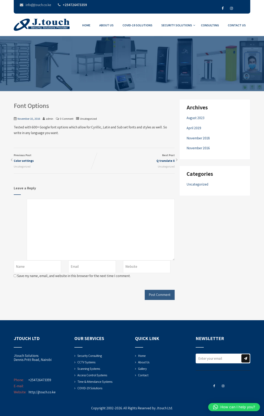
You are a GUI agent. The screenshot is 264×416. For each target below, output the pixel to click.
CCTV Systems (86, 362)
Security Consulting (89, 356)
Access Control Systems (92, 375)
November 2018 (198, 138)
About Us (106, 25)
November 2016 (198, 148)
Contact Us (237, 25)
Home (86, 25)
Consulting (210, 25)
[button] (234, 407)
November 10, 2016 (29, 119)
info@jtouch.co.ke (41, 386)
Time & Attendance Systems (94, 382)
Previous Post (54, 158)
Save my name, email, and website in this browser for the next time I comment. (74, 276)
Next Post (134, 158)
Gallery (142, 369)
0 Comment (66, 119)
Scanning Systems (88, 369)
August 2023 (195, 118)
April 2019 (194, 128)
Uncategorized (88, 119)
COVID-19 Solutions (137, 25)
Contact (143, 375)
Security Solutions (178, 25)
